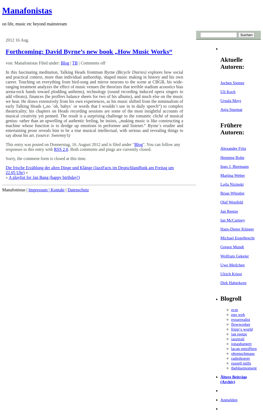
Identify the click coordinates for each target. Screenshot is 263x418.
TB (74, 63)
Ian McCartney (232, 220)
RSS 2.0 (61, 149)
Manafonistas (27, 10)
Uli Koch (227, 91)
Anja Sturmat (231, 109)
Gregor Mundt (232, 246)
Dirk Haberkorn (233, 282)
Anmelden (228, 399)
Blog (65, 63)
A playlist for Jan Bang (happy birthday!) (44, 177)
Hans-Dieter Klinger (237, 229)
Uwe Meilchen (232, 265)
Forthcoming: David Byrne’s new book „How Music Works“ (89, 51)
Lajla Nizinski (232, 184)
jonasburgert (241, 343)
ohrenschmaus (243, 353)
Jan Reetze (229, 211)
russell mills (241, 363)
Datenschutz (78, 190)
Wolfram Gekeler (234, 256)
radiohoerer (240, 358)
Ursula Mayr (230, 100)
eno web (238, 314)
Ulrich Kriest (231, 273)
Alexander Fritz (233, 148)
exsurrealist (240, 319)
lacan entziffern (244, 348)
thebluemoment (244, 368)
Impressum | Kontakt (46, 190)
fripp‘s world (242, 329)
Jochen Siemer (232, 82)
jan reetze (239, 334)
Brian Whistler (232, 193)
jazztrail (237, 339)
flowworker (240, 324)
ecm (234, 309)
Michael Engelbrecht (237, 238)
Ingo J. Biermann (234, 166)
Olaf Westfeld (231, 202)
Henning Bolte (232, 157)
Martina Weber (232, 175)
